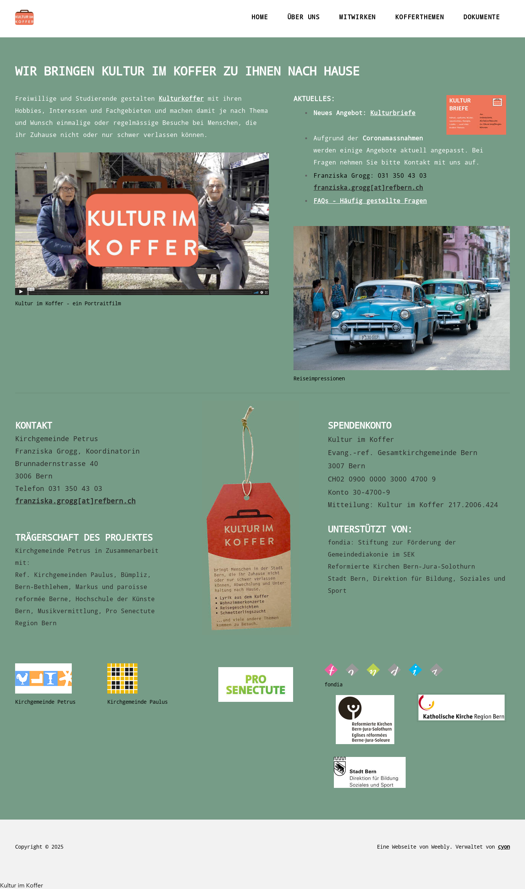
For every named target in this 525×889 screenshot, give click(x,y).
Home (260, 17)
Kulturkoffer (181, 98)
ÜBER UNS (303, 17)
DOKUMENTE (481, 17)
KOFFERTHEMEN (419, 17)
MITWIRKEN (357, 17)
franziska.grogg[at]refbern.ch (368, 187)
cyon (504, 847)
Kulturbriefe (392, 113)
